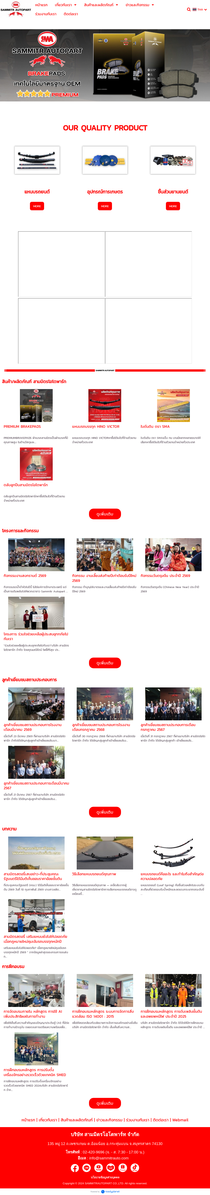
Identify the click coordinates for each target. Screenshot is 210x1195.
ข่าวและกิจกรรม (109, 1120)
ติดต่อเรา (161, 1120)
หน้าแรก (28, 1120)
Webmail (180, 1120)
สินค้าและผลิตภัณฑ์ (77, 1120)
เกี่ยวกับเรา (48, 1120)
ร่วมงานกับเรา (137, 1120)
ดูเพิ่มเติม (105, 514)
